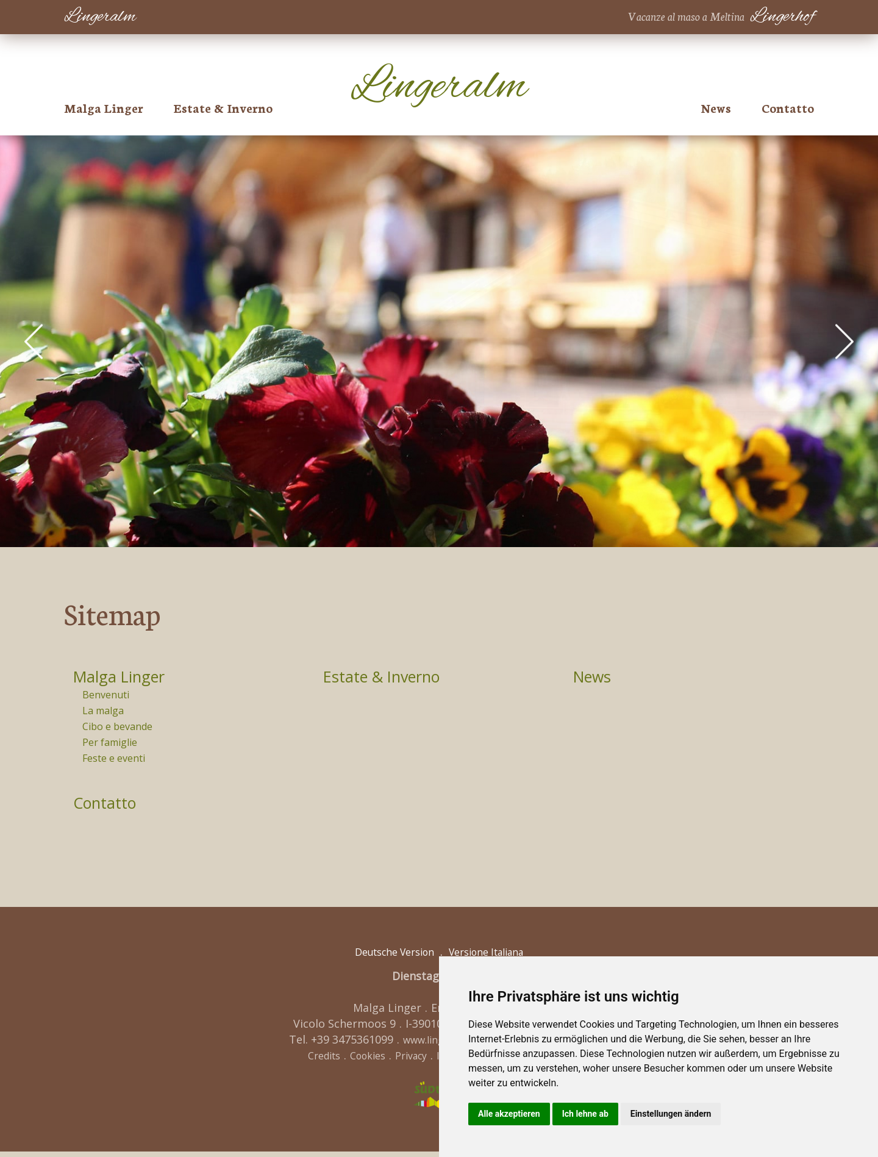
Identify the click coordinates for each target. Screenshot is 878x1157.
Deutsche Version (387, 957)
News (716, 107)
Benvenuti (105, 696)
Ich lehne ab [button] (585, 1114)
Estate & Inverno (223, 107)
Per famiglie (109, 745)
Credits (307, 1060)
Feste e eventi (113, 761)
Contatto (788, 107)
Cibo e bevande (117, 729)
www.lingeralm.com (438, 1044)
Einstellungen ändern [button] (671, 1114)
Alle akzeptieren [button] (509, 1114)
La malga (103, 712)
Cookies (355, 1060)
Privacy (404, 1060)
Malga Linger (103, 107)
